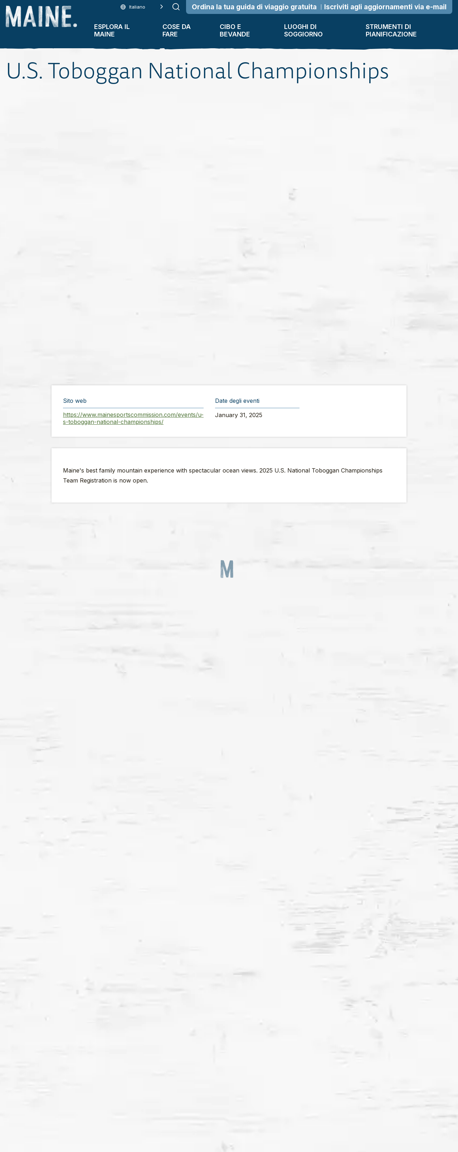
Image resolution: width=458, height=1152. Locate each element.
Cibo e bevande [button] (235, 30)
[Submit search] (176, 6)
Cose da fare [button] (176, 30)
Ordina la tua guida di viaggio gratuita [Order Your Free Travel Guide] (254, 7)
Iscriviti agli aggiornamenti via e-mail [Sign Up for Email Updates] (385, 7)
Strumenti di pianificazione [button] (391, 30)
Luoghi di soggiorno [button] (303, 30)
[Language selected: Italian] (142, 7)
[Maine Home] (41, 16)
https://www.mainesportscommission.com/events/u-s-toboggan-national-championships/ (133, 418)
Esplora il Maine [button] (112, 30)
